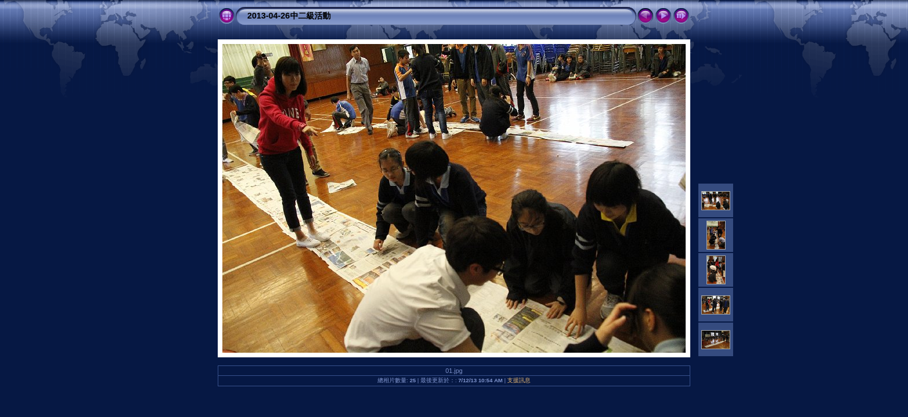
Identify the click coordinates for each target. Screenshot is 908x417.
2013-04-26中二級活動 (289, 15)
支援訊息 (518, 380)
